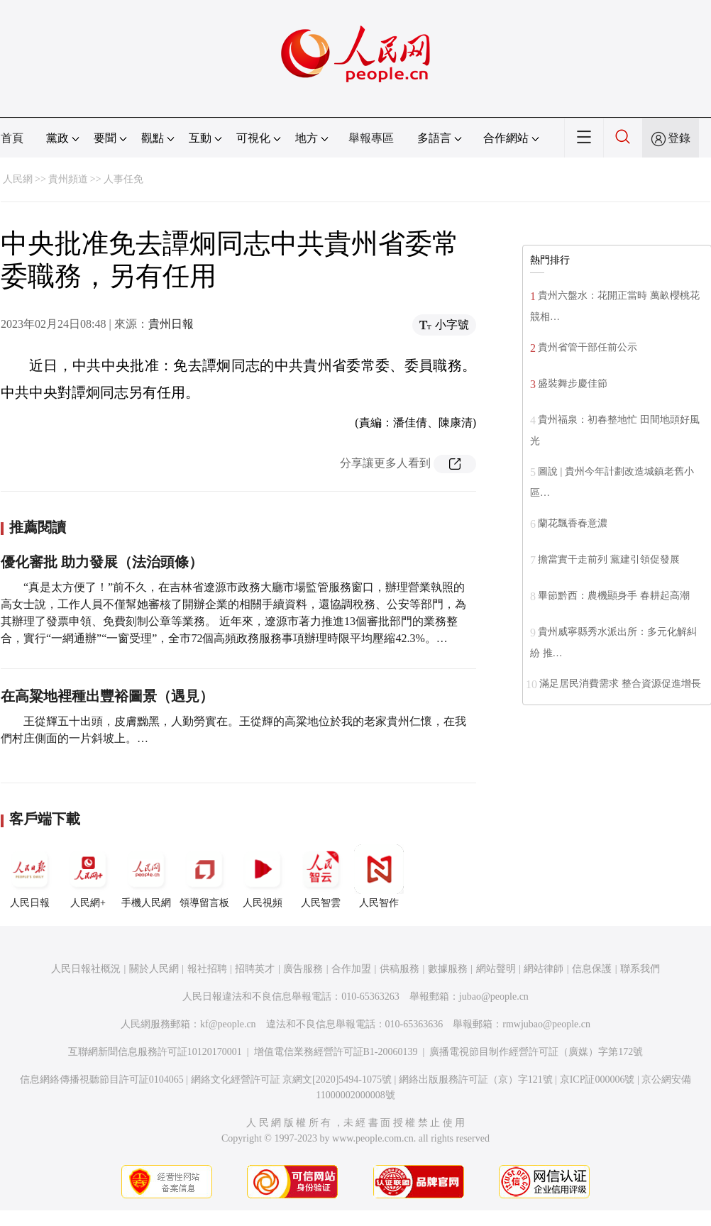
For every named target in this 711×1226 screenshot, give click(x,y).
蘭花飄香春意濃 (572, 523)
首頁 (12, 138)
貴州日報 (171, 324)
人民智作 (379, 876)
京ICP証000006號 (597, 1079)
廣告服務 (303, 968)
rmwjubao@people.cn (546, 1024)
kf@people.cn (228, 1024)
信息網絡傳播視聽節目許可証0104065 (102, 1079)
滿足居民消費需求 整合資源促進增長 (620, 683)
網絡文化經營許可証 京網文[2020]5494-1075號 (291, 1079)
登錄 (679, 138)
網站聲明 (496, 968)
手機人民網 (146, 876)
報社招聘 (207, 968)
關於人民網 (154, 968)
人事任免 (123, 179)
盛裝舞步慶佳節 (572, 383)
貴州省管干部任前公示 (587, 347)
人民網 (18, 179)
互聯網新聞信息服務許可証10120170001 (155, 1051)
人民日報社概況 (86, 968)
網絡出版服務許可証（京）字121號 (476, 1079)
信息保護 (592, 968)
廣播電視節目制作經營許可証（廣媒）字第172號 (536, 1051)
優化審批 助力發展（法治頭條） (102, 562)
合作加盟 (351, 968)
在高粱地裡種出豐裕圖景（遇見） (107, 696)
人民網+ (88, 876)
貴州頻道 (68, 179)
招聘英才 (255, 968)
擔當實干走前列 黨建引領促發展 (609, 559)
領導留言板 (204, 876)
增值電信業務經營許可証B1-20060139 (336, 1051)
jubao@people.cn (494, 996)
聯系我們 (640, 968)
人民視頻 (262, 876)
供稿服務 (399, 968)
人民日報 (30, 876)
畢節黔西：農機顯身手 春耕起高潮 (614, 595)
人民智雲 (321, 876)
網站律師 (543, 968)
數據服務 (448, 968)
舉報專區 (371, 138)
